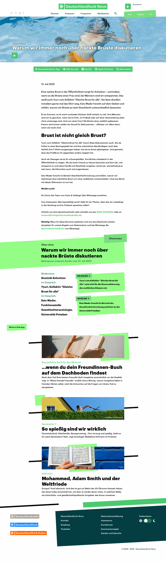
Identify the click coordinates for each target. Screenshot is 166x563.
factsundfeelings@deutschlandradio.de (61, 215)
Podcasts (69, 13)
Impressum (106, 520)
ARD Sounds (70, 69)
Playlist (140, 14)
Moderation (103, 13)
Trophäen (65, 529)
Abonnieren (123, 69)
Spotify (86, 69)
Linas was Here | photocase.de (154, 60)
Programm (86, 13)
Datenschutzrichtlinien (53, 228)
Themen (55, 13)
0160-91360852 (104, 212)
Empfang (65, 524)
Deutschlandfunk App (47, 69)
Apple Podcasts (104, 69)
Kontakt (65, 520)
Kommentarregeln (110, 529)
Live (130, 14)
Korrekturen (107, 524)
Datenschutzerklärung (112, 516)
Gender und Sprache (111, 533)
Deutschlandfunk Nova (72, 516)
